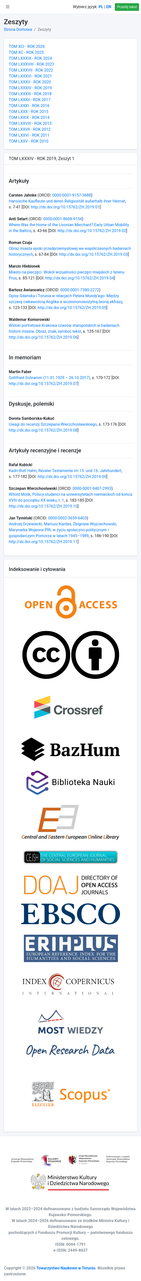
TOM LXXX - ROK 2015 (28, 111)
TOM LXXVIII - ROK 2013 (30, 123)
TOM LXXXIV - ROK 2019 (30, 88)
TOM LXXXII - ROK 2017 (30, 99)
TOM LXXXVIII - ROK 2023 (31, 64)
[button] (7, 7)
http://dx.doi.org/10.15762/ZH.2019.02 (92, 230)
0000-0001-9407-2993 (92, 488)
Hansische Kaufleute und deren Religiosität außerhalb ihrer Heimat (67, 201)
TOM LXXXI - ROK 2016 (29, 105)
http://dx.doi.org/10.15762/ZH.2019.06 (43, 337)
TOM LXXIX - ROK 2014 (29, 117)
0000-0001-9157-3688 (71, 195)
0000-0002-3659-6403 (67, 518)
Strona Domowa (18, 29)
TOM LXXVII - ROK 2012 (30, 129)
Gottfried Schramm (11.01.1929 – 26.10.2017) (49, 377)
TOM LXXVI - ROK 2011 (29, 135)
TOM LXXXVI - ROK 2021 (30, 76)
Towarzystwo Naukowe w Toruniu (65, 1268)
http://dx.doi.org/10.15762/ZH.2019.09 (72, 476)
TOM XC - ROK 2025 (26, 52)
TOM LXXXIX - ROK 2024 (30, 58)
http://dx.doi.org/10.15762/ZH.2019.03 (93, 254)
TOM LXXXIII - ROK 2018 (30, 94)
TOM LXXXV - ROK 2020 (30, 82)
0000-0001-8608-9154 (62, 219)
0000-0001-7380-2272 (79, 290)
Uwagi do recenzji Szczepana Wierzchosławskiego (53, 424)
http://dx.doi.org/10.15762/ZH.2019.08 (43, 430)
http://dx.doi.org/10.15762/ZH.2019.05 (72, 307)
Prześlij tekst (127, 7)
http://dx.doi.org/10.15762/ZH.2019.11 (43, 541)
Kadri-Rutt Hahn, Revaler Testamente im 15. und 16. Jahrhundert (65, 470)
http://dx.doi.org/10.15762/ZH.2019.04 (79, 278)
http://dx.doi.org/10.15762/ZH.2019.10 (43, 506)
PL (101, 6)
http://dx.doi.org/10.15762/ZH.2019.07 (43, 383)
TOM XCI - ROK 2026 (27, 46)
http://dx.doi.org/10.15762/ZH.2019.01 (65, 207)
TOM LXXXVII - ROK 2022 (31, 70)
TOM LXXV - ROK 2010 (28, 141)
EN (108, 6)
